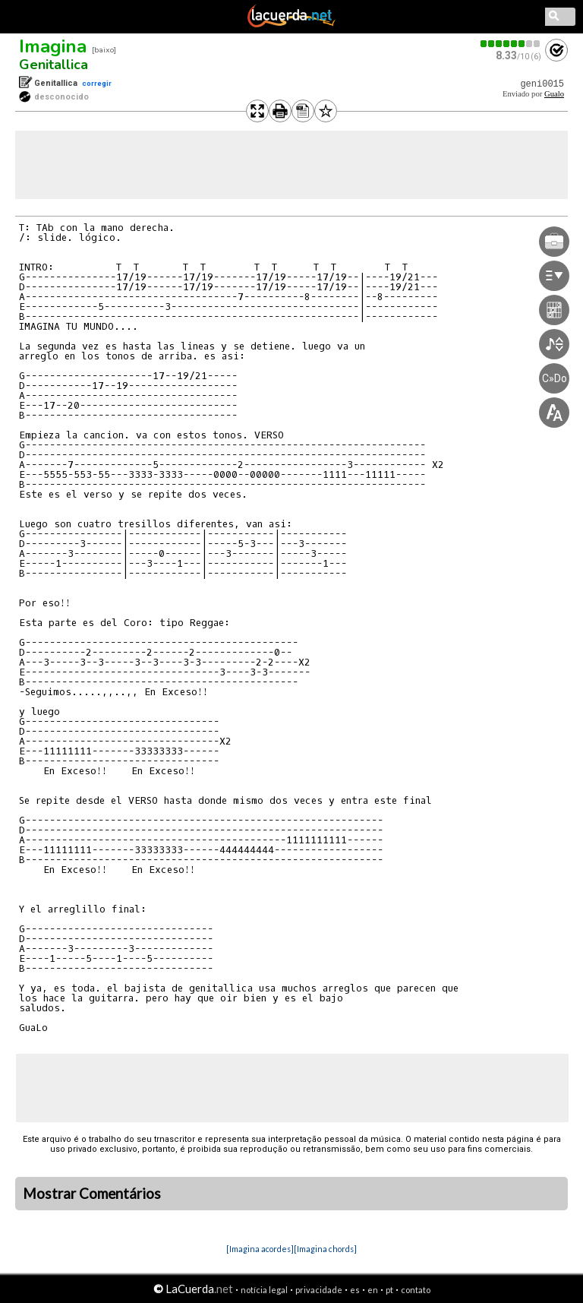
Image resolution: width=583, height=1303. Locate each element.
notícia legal (264, 1290)
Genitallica (53, 64)
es (355, 1290)
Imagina (53, 46)
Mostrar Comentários (92, 1193)
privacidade (318, 1290)
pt (389, 1290)
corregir (97, 83)
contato (415, 1290)
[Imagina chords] (325, 1249)
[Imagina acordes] (260, 1249)
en (372, 1290)
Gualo (554, 94)
